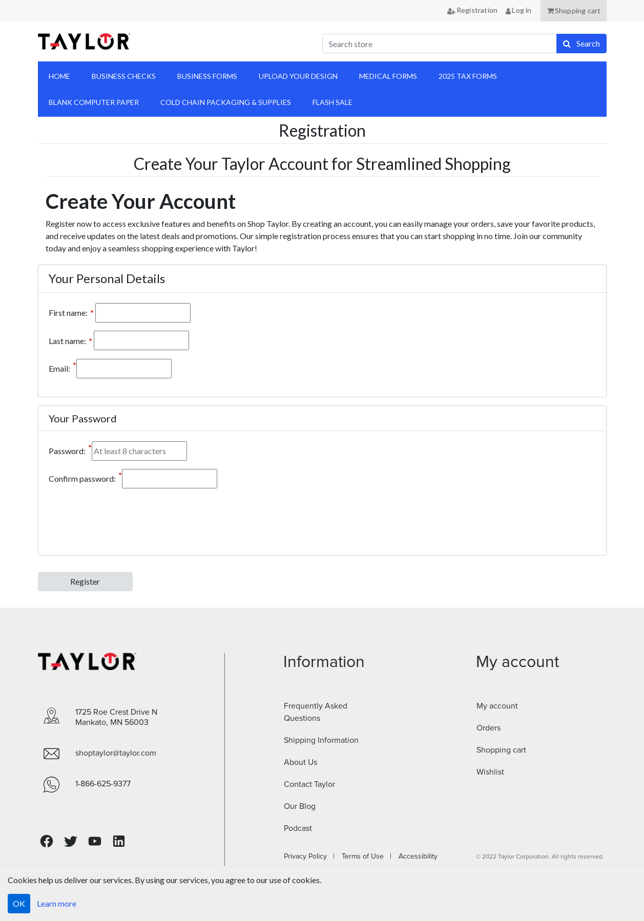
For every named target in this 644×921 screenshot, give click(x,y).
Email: (59, 368)
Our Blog (300, 806)
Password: (67, 451)
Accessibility (415, 856)
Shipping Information (321, 740)
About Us (300, 762)
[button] (574, 11)
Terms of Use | (363, 856)
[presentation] (126, 517)
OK (19, 903)
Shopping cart (501, 750)
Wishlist (490, 772)
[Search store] (439, 43)
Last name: (67, 341)
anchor (592, 89)
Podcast (298, 828)
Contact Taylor (309, 784)
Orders (488, 728)
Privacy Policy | (309, 856)
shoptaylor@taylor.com (115, 753)
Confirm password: (82, 478)
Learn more (56, 903)
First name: (68, 312)
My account (497, 706)
